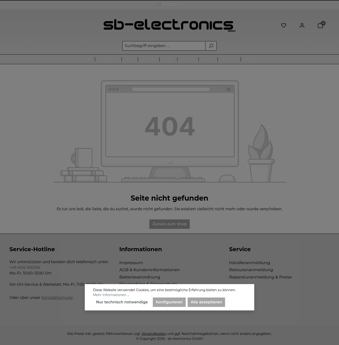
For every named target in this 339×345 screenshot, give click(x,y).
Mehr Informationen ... (111, 295)
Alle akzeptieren (206, 302)
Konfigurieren (169, 302)
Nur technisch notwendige (122, 302)
